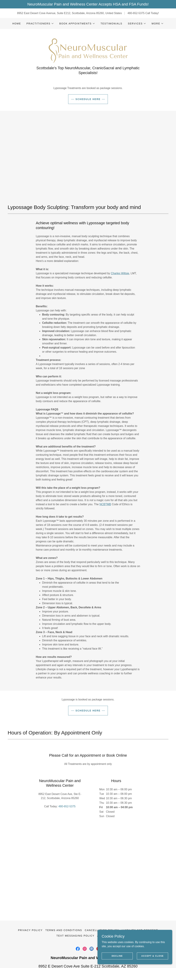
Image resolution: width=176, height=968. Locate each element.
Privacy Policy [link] (30, 902)
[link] (88, 60)
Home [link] (16, 23)
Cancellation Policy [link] (102, 902)
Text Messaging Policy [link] (75, 908)
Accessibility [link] (108, 908)
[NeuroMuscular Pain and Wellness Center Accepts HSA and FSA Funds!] (88, 4)
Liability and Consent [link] (140, 902)
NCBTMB (105, 528)
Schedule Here (88, 123)
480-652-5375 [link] (136, 13)
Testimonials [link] (111, 23)
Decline (121, 955)
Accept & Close (153, 955)
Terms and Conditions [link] (63, 902)
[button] (40, 23)
